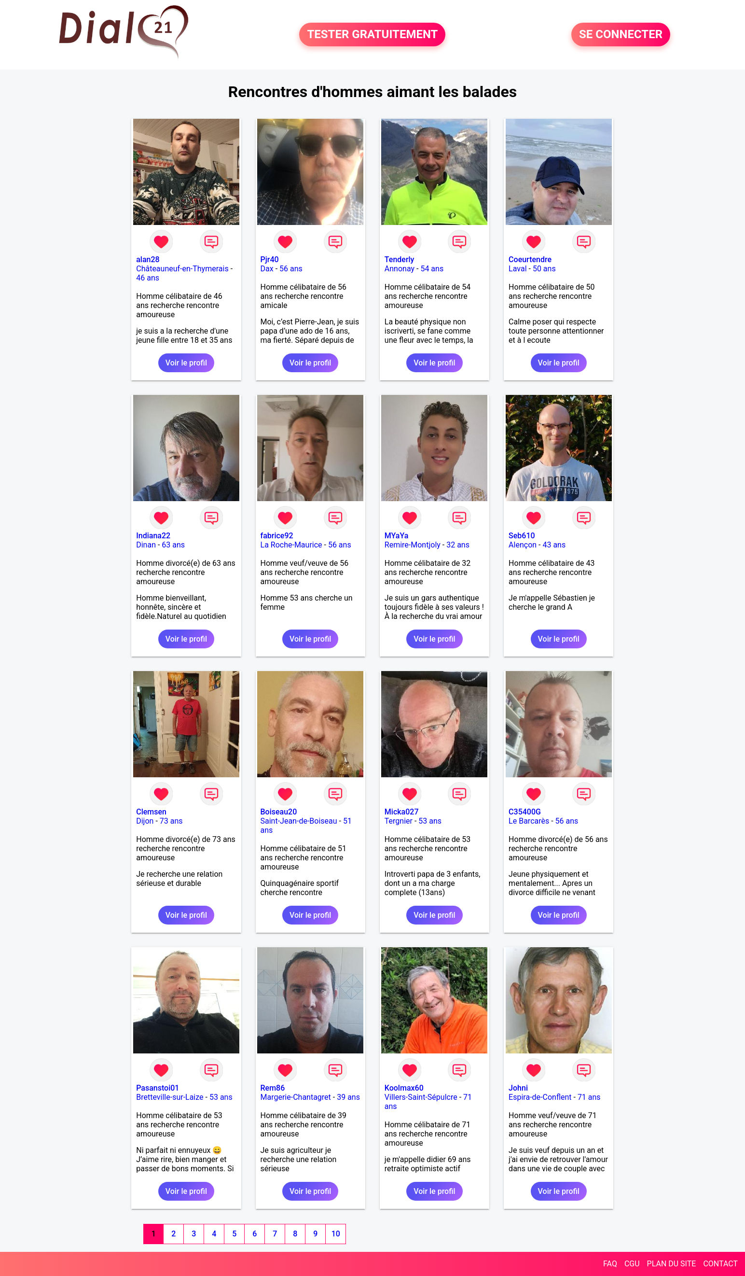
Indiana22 (153, 535)
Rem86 (273, 1088)
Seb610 (522, 535)
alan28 (147, 259)
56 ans (291, 268)
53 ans (429, 821)
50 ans (544, 268)
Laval (517, 268)
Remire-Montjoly (413, 544)
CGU (632, 1263)
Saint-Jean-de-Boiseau (299, 821)
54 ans (431, 268)
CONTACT (720, 1263)
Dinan (146, 544)
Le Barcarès (529, 821)
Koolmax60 (404, 1088)
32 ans (457, 544)
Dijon (144, 821)
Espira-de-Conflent (540, 1097)
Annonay (399, 268)
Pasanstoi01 (157, 1088)
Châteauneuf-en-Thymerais (182, 268)
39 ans (348, 1097)
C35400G (525, 811)
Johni (518, 1088)
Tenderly (399, 259)
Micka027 (402, 811)
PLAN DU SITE (671, 1263)
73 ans (171, 821)
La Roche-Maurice (291, 544)
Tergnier (399, 821)
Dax (267, 268)
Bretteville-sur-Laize (169, 1097)
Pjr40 (270, 259)
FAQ (610, 1263)
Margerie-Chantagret (296, 1097)
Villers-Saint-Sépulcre (421, 1097)
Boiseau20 (279, 811)
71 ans (589, 1097)
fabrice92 (277, 535)
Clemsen (151, 811)
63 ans (173, 544)
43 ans (554, 544)
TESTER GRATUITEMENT (372, 35)
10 (335, 1233)
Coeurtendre (530, 259)
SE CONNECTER (620, 35)
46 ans (147, 277)
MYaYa (397, 535)
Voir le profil (186, 362)
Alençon (523, 544)
